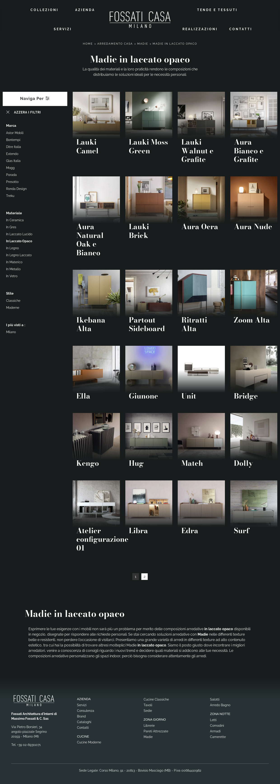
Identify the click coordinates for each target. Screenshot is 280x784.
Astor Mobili (14, 132)
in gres (11, 226)
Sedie (148, 710)
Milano (11, 331)
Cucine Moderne (89, 741)
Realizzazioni (200, 28)
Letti (213, 719)
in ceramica (15, 219)
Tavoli (148, 704)
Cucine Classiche (156, 699)
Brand (81, 715)
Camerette (218, 736)
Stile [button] (10, 293)
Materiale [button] (14, 212)
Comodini (217, 724)
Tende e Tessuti (217, 9)
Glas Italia (13, 160)
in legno (12, 247)
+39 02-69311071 (29, 744)
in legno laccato (19, 254)
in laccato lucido (19, 233)
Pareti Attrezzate (156, 730)
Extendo (12, 153)
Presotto (12, 181)
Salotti (214, 699)
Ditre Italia (13, 146)
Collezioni (44, 9)
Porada (11, 174)
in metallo (13, 268)
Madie (142, 43)
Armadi (215, 730)
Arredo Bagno (220, 704)
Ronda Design (16, 188)
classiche (13, 300)
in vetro (11, 275)
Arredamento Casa (115, 43)
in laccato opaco (19, 240)
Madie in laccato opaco (175, 43)
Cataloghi (84, 721)
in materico (14, 261)
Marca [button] (11, 125)
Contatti (240, 28)
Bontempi (13, 139)
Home (88, 43)
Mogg (10, 167)
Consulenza (85, 710)
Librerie (149, 724)
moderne (12, 307)
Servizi (63, 28)
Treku (10, 195)
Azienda (85, 9)
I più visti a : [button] (15, 324)
